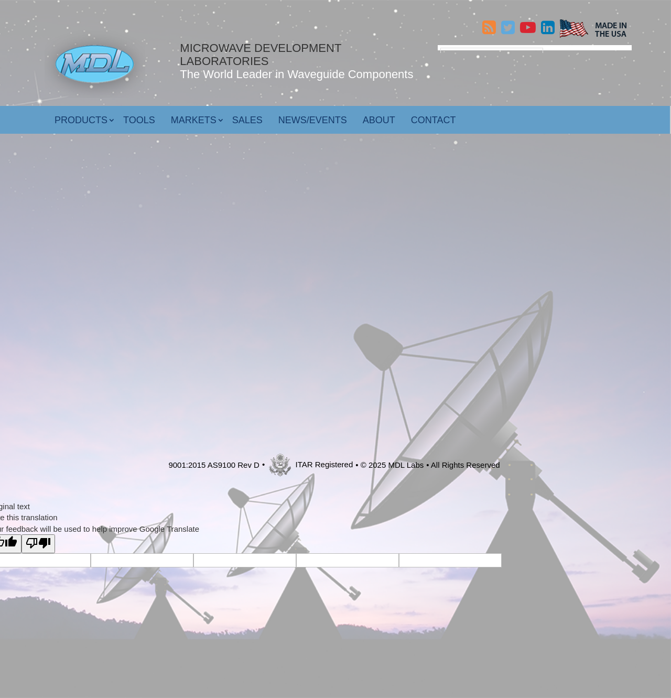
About (379, 116)
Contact (433, 116)
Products (81, 116)
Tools (139, 116)
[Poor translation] (38, 540)
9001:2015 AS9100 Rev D (213, 461)
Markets (194, 116)
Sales (247, 116)
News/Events (312, 116)
